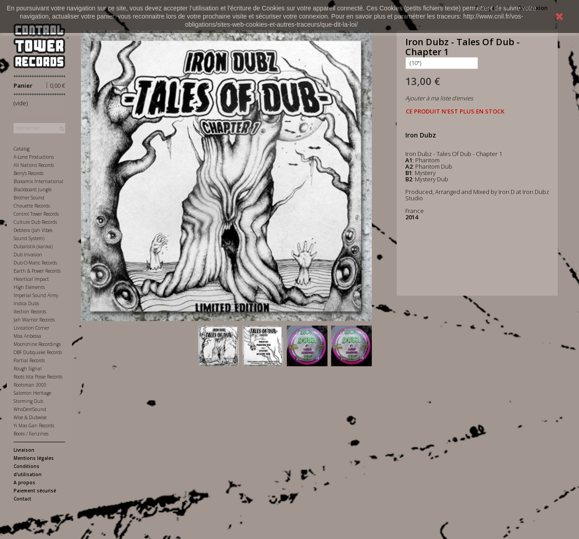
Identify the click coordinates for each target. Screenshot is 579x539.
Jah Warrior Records (34, 320)
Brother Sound (29, 197)
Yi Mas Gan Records (34, 425)
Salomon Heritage (32, 393)
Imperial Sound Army (36, 295)
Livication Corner (31, 328)
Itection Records (30, 311)
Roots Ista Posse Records (38, 377)
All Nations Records (34, 165)
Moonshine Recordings (37, 344)
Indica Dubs (26, 303)
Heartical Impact (31, 279)
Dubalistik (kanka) (33, 246)
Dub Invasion (28, 254)
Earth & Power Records (37, 271)
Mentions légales (34, 458)
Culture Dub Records (35, 222)
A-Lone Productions (34, 157)
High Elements (29, 287)
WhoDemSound (30, 409)
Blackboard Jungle (33, 189)
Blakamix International (38, 181)
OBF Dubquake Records (38, 352)
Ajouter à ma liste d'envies (439, 98)
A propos (24, 482)
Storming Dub (28, 401)
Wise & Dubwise (30, 417)
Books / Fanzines (31, 433)
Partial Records (29, 360)
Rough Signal (28, 368)
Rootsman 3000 (30, 385)
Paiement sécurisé (35, 490)
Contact (22, 499)
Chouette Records (32, 206)
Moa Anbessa (27, 336)
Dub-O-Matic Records (35, 263)
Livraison (24, 450)
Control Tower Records (36, 214)
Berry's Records (28, 173)
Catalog (21, 149)
